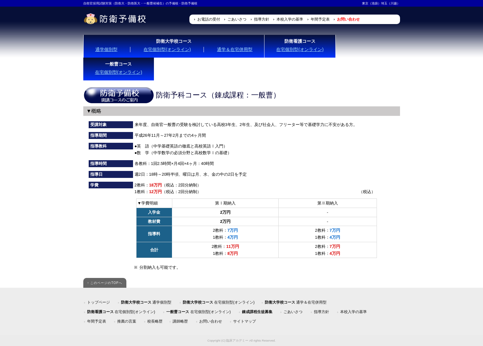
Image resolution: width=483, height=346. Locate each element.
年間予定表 (320, 19)
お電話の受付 (208, 19)
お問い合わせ (348, 19)
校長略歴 (154, 321)
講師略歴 (180, 321)
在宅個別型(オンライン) (167, 49)
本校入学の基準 (289, 19)
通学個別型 (106, 49)
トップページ (98, 302)
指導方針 (261, 19)
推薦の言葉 (126, 321)
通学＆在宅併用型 (234, 49)
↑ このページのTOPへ (104, 283)
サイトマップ (244, 321)
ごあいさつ (236, 19)
